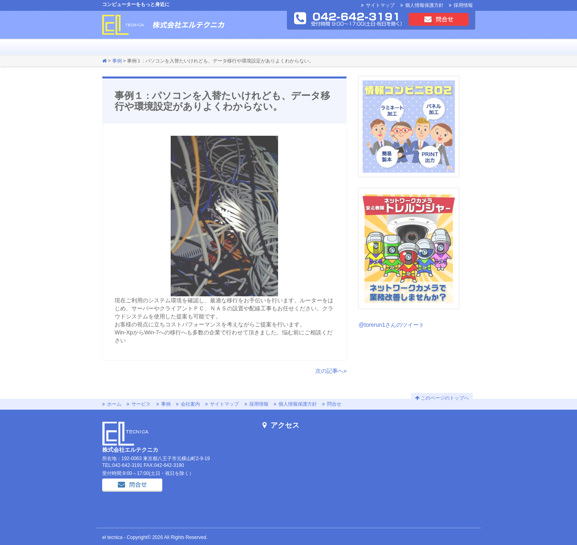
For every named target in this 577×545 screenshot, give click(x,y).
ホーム (109, 47)
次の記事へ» (331, 371)
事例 (141, 47)
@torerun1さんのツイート (391, 325)
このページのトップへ (442, 398)
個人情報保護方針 (424, 5)
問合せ (439, 19)
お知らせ (157, 47)
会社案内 (174, 47)
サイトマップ (380, 5)
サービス (125, 47)
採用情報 (463, 5)
